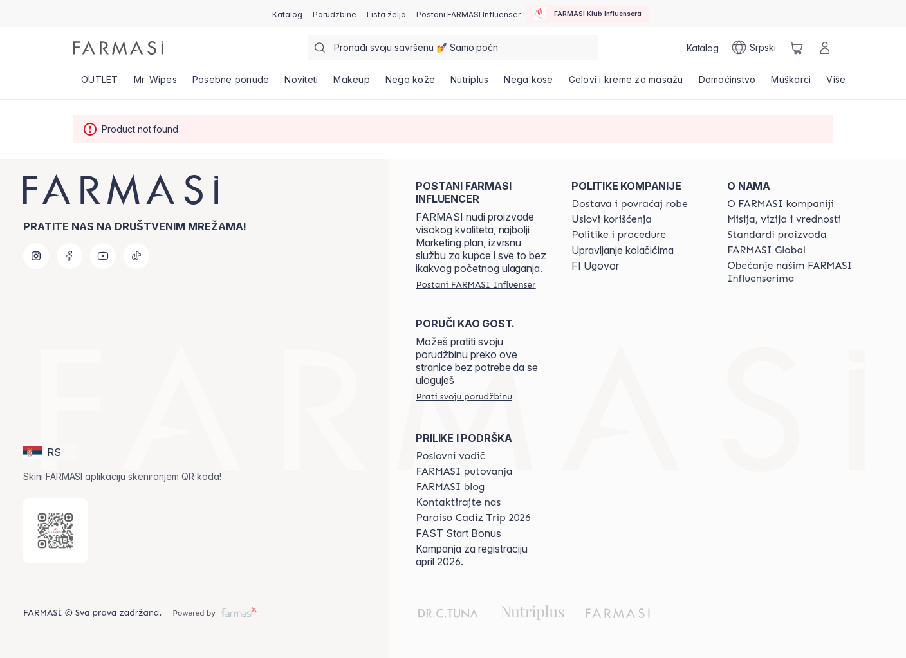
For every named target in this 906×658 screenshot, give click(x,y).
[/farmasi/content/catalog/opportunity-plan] (450, 456)
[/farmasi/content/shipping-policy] (629, 203)
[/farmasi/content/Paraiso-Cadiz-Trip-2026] (473, 517)
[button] (49, 452)
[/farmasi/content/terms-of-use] (611, 219)
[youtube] (103, 256)
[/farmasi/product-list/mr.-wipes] (155, 83)
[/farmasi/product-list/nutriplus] (469, 83)
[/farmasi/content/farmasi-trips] (464, 471)
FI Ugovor (595, 265)
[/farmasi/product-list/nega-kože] (410, 83)
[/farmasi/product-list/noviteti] (301, 83)
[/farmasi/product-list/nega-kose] (528, 83)
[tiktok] (136, 256)
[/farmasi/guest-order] (464, 396)
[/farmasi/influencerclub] (587, 14)
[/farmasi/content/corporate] (766, 250)
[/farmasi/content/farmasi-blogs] (450, 486)
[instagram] (36, 256)
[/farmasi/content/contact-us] (458, 502)
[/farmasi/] (118, 48)
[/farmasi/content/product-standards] (777, 234)
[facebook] (69, 256)
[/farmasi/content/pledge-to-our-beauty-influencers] (793, 272)
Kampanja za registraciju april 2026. (472, 555)
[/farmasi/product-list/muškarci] (790, 83)
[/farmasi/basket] (796, 47)
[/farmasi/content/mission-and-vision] (784, 219)
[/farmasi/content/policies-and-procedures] (618, 234)
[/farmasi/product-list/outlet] (99, 83)
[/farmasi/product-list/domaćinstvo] (727, 83)
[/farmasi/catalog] (287, 13)
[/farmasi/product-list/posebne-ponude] (231, 83)
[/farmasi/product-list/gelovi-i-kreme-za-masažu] (626, 83)
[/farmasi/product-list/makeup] (352, 83)
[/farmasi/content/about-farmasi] (780, 203)
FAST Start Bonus (458, 533)
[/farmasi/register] (335, 13)
